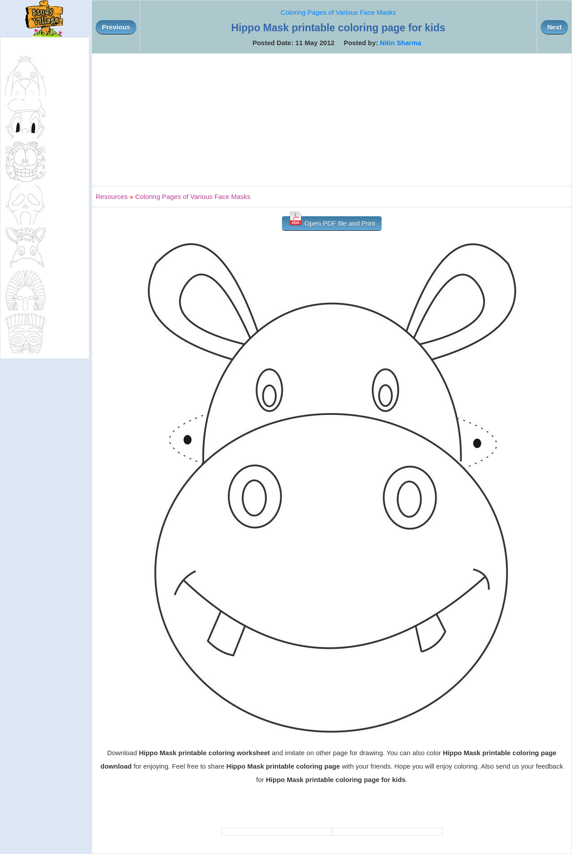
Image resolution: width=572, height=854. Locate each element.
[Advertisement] (332, 119)
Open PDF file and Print (331, 221)
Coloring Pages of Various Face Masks (338, 12)
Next (554, 27)
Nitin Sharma (400, 43)
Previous (116, 27)
